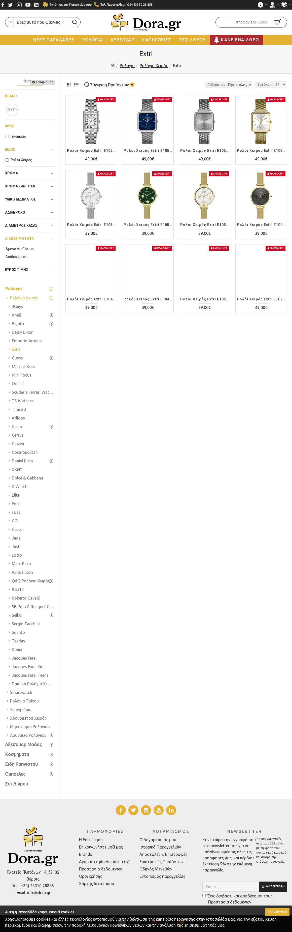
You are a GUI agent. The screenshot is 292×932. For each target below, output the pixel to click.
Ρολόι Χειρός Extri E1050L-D (204, 225)
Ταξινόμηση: (199, 84)
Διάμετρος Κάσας (21, 225)
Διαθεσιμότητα (19, 239)
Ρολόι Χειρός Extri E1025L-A (204, 299)
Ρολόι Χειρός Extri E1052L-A (91, 151)
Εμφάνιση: (266, 84)
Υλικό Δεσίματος (20, 199)
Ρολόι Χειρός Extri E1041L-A (148, 299)
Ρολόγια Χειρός (154, 65)
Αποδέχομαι (276, 912)
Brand (11, 96)
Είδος (10, 150)
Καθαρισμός (44, 82)
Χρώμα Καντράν (20, 186)
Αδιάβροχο (15, 212)
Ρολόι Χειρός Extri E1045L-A (91, 299)
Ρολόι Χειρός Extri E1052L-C (204, 151)
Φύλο (9, 126)
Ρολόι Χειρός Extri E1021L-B (261, 299)
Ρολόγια (127, 65)
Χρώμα (11, 173)
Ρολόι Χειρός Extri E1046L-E (261, 225)
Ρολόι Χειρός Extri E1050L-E (148, 225)
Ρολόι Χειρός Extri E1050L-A (91, 225)
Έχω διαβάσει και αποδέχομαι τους (237, 899)
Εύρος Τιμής (16, 270)
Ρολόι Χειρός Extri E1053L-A (148, 151)
